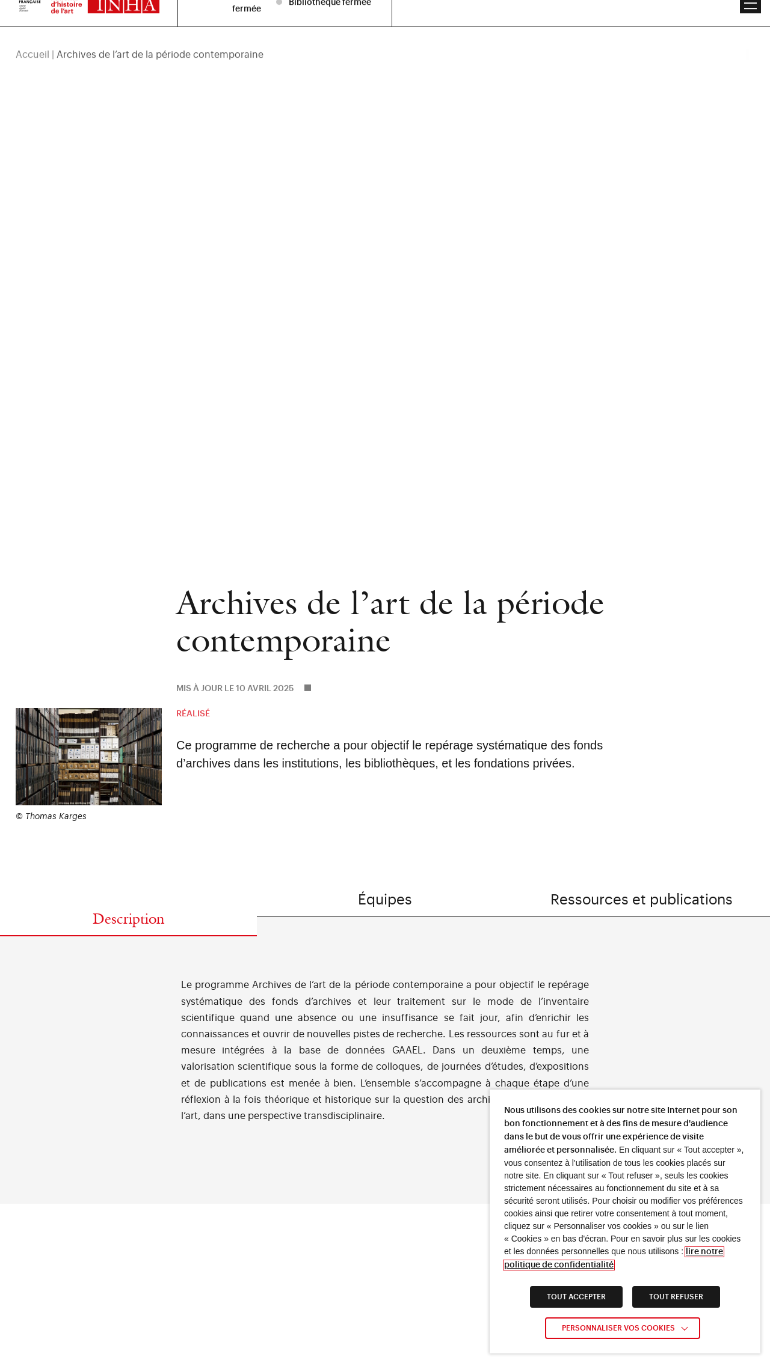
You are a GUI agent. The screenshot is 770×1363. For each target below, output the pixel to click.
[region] (385, 37)
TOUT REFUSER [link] (676, 1296)
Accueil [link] (32, 37)
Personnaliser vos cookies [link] (618, 1328)
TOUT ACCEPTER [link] (576, 1296)
